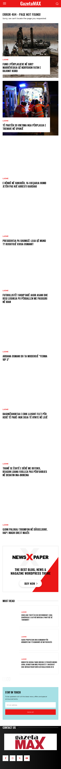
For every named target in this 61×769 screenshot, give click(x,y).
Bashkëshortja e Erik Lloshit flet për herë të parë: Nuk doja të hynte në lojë (25, 415)
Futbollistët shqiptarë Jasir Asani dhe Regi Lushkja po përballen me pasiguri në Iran (25, 298)
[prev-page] (4, 679)
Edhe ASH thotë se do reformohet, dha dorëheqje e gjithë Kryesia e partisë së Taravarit (36, 617)
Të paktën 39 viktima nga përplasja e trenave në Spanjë (24, 127)
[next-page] (8, 679)
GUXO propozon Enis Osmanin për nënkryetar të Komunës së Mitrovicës (36, 640)
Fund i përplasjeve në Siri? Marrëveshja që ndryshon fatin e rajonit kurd (22, 67)
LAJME (5, 59)
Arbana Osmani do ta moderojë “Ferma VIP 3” (25, 357)
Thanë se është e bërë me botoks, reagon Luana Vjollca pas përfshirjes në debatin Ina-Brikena (25, 471)
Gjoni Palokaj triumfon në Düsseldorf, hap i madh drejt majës (25, 531)
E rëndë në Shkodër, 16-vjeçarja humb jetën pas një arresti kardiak (24, 184)
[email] (30, 705)
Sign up (30, 712)
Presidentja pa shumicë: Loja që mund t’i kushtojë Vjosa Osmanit (24, 242)
